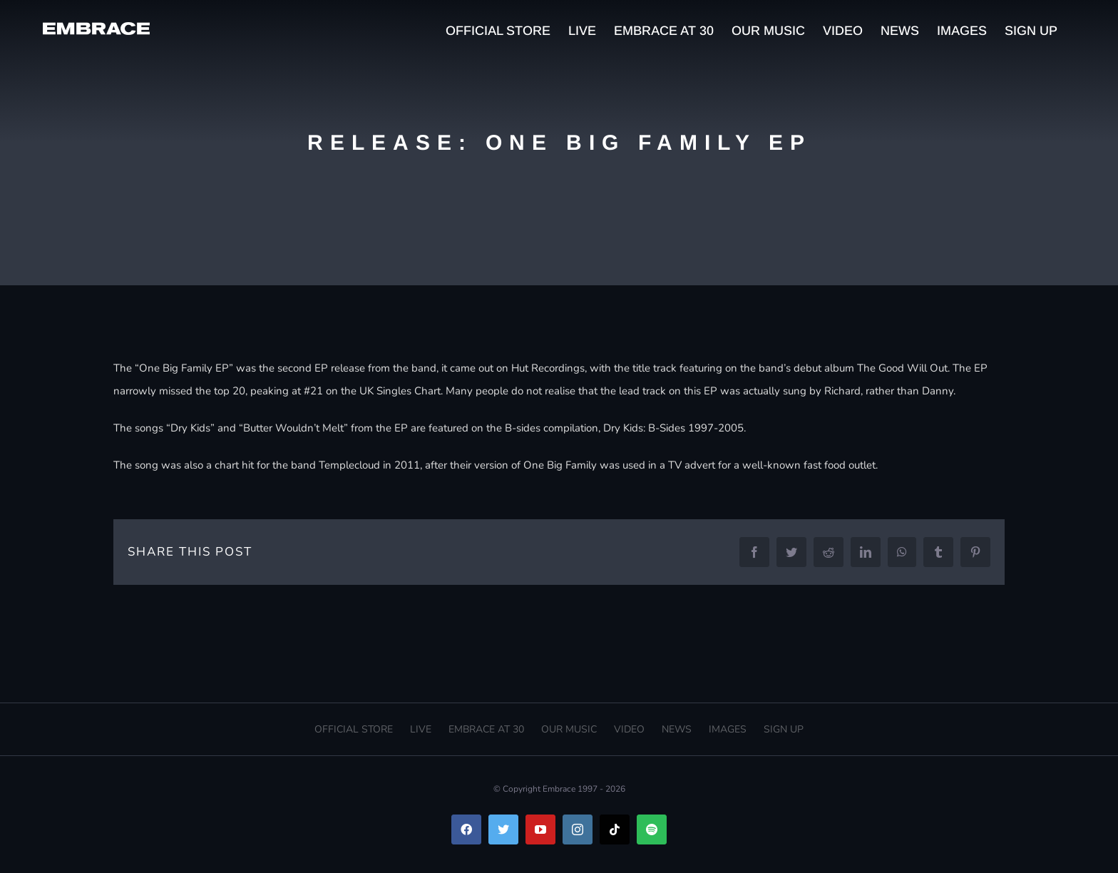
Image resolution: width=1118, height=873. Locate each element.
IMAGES (728, 729)
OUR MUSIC (569, 729)
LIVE (420, 729)
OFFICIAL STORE (353, 729)
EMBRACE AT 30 (486, 729)
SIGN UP (784, 729)
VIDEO (629, 729)
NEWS (677, 729)
